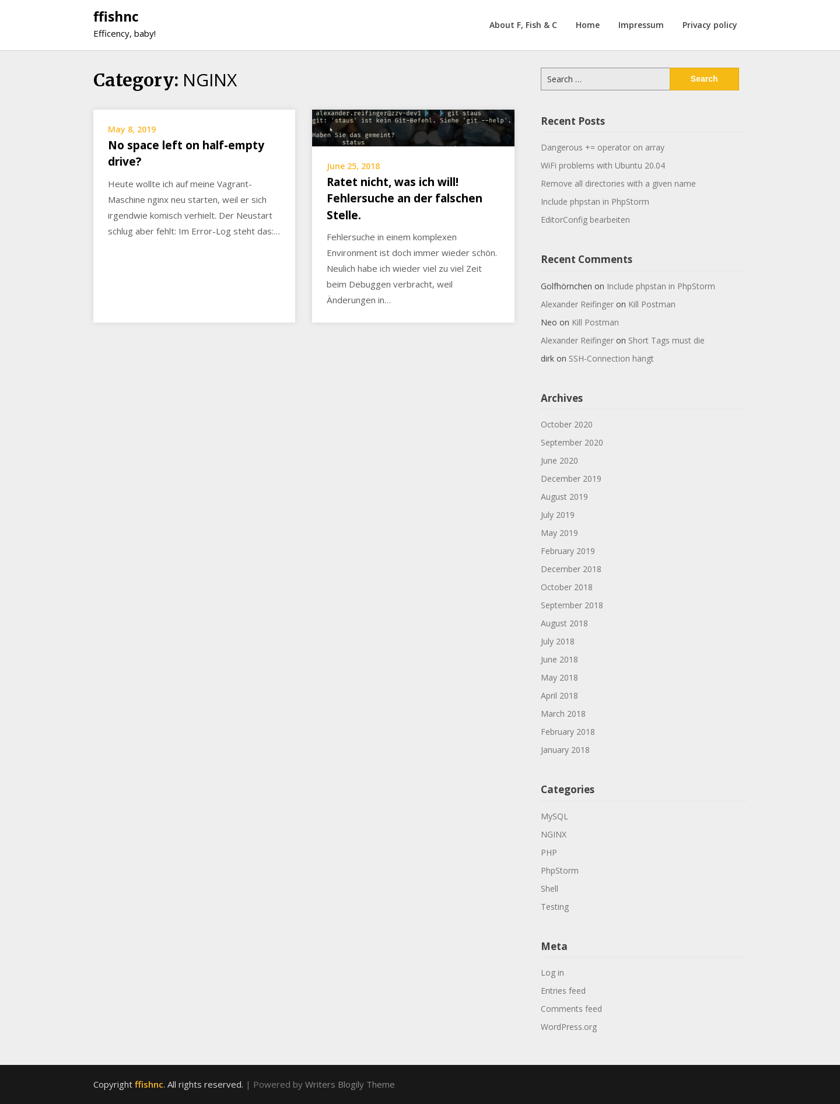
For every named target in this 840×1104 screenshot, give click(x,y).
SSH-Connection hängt (611, 358)
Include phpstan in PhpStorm (595, 201)
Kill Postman (652, 304)
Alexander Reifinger (577, 304)
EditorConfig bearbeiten (585, 219)
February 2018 (568, 731)
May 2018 (559, 677)
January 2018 (565, 749)
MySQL (554, 816)
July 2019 (558, 514)
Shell (549, 888)
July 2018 (558, 641)
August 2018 (564, 623)
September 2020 (572, 442)
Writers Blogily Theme (350, 1084)
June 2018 (559, 659)
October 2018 (567, 587)
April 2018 (559, 695)
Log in (552, 972)
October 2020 (567, 424)
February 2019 (568, 550)
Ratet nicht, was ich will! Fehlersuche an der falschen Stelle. (404, 198)
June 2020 (559, 460)
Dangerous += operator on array (602, 147)
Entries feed (563, 990)
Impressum (641, 24)
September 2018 (572, 605)
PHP (549, 852)
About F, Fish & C (523, 24)
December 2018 (571, 568)
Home (588, 24)
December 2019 (571, 478)
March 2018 (563, 713)
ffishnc (116, 16)
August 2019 (564, 496)
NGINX (553, 834)
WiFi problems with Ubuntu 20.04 (603, 165)
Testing (555, 906)
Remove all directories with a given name (618, 183)
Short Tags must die (666, 340)
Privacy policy (709, 24)
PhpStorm (560, 870)
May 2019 (559, 532)
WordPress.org (569, 1026)
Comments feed (571, 1008)
